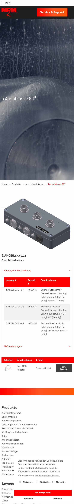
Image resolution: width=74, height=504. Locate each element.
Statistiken (43, 482)
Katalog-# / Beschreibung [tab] (17, 270)
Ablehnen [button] (57, 498)
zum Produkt (63, 368)
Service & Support (52, 12)
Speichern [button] (28, 498)
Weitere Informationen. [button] (47, 475)
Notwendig (27, 482)
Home (4, 184)
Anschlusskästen (34, 184)
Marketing (59, 482)
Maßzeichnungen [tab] (13, 346)
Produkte (16, 184)
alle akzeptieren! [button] (43, 493)
